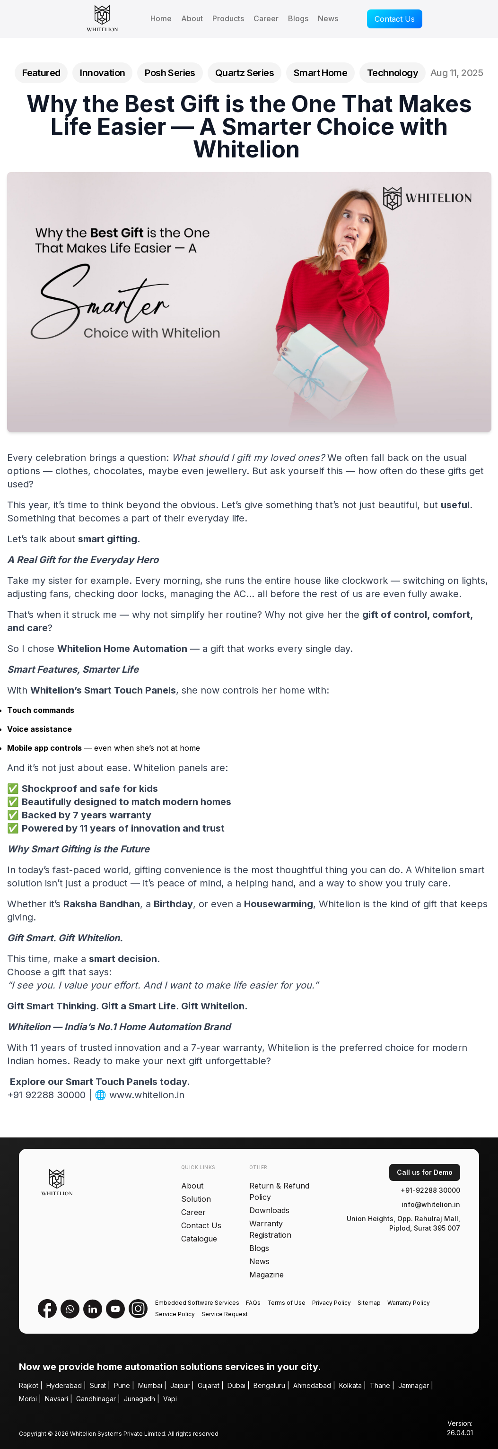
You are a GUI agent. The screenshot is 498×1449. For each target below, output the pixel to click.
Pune (122, 1385)
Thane (380, 1385)
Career (266, 18)
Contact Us (395, 19)
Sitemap (369, 1303)
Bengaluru (269, 1385)
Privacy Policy (331, 1303)
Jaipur (180, 1385)
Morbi (28, 1399)
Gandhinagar (96, 1399)
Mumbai (150, 1385)
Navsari (56, 1399)
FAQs (253, 1303)
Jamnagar (413, 1385)
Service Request (224, 1314)
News (328, 18)
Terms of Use (286, 1303)
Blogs (298, 18)
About (192, 18)
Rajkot (28, 1385)
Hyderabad (64, 1385)
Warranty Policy (408, 1303)
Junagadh (139, 1399)
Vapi (170, 1399)
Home (161, 18)
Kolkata (350, 1385)
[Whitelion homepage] (99, 19)
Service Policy (175, 1314)
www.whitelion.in (146, 1096)
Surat (98, 1385)
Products (228, 18)
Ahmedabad (312, 1385)
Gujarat (208, 1385)
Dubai (236, 1385)
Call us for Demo (425, 1172)
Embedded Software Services (197, 1303)
